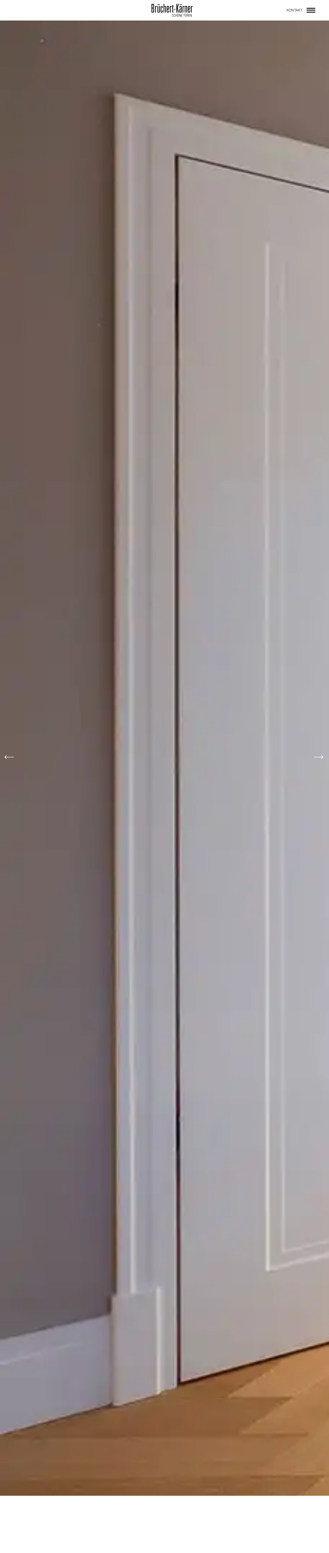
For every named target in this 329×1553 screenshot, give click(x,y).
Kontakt (294, 10)
